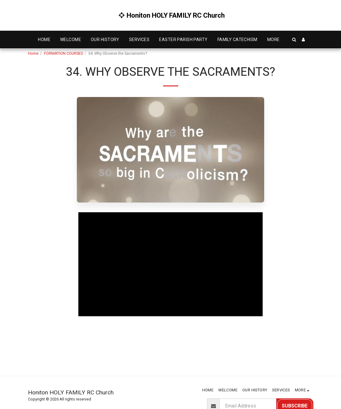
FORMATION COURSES (63, 53)
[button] (294, 39)
